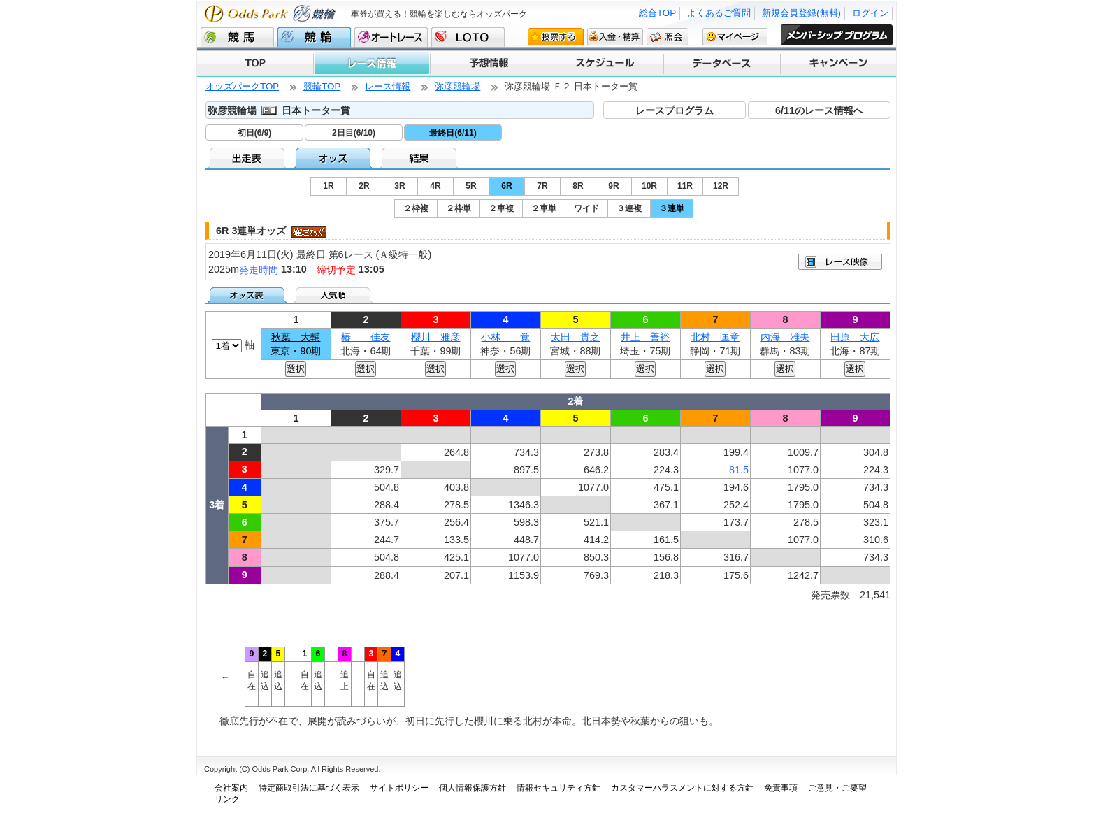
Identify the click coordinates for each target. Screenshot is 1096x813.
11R (685, 186)
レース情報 (371, 63)
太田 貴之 (575, 337)
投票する (556, 36)
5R (471, 186)
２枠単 (458, 208)
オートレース (391, 37)
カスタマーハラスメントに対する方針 (682, 788)
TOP (255, 63)
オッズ (334, 158)
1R (328, 186)
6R (506, 186)
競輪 (314, 37)
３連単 (671, 208)
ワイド (586, 208)
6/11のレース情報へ (819, 110)
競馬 (237, 37)
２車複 (501, 208)
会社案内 (231, 788)
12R (720, 186)
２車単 (543, 208)
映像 (840, 262)
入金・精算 (615, 36)
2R (364, 186)
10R (649, 186)
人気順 (334, 295)
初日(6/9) (255, 133)
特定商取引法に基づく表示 (309, 788)
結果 (420, 158)
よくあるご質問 (719, 13)
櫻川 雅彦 (435, 337)
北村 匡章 (715, 337)
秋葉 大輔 (295, 337)
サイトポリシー (399, 788)
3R (399, 186)
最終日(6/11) (452, 133)
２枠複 (415, 208)
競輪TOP (321, 86)
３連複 (629, 208)
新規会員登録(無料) (801, 13)
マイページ (734, 36)
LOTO (468, 37)
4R (435, 186)
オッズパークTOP (242, 86)
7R (542, 186)
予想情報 (487, 63)
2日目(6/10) (353, 133)
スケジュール (604, 63)
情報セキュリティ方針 (558, 788)
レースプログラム (674, 110)
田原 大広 (854, 337)
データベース (721, 63)
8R (577, 186)
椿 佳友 (365, 337)
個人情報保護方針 (472, 788)
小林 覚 (505, 337)
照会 (667, 36)
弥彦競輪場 (457, 86)
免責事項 (781, 788)
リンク (227, 799)
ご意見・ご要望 (837, 788)
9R (613, 186)
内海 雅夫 (784, 337)
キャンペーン (837, 63)
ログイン (870, 13)
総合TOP (657, 13)
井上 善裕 (645, 337)
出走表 (248, 158)
